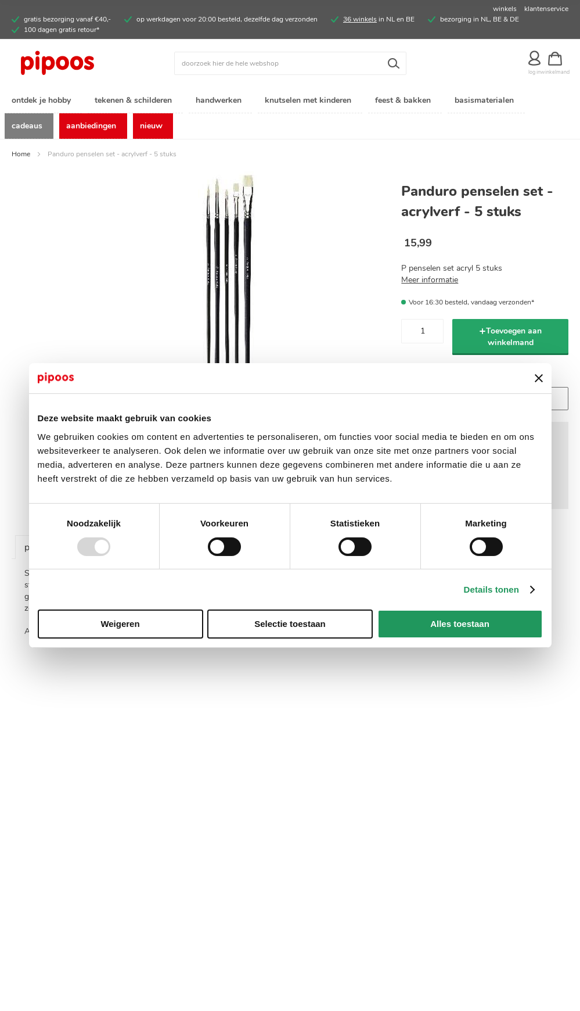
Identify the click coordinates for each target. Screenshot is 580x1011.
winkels (505, 8)
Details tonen (491, 589)
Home (21, 157)
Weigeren (119, 624)
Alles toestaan (459, 624)
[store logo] (81, 63)
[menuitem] (43, 100)
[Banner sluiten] (539, 378)
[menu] (290, 114)
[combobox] (290, 63)
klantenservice (546, 8)
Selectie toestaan (290, 624)
